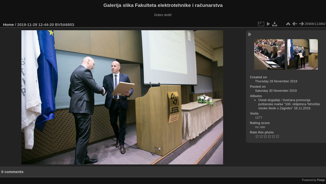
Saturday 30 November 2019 (276, 91)
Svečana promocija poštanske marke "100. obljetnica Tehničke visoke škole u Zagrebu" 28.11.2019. (289, 104)
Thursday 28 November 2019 (276, 81)
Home (8, 24)
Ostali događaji (269, 100)
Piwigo (321, 179)
